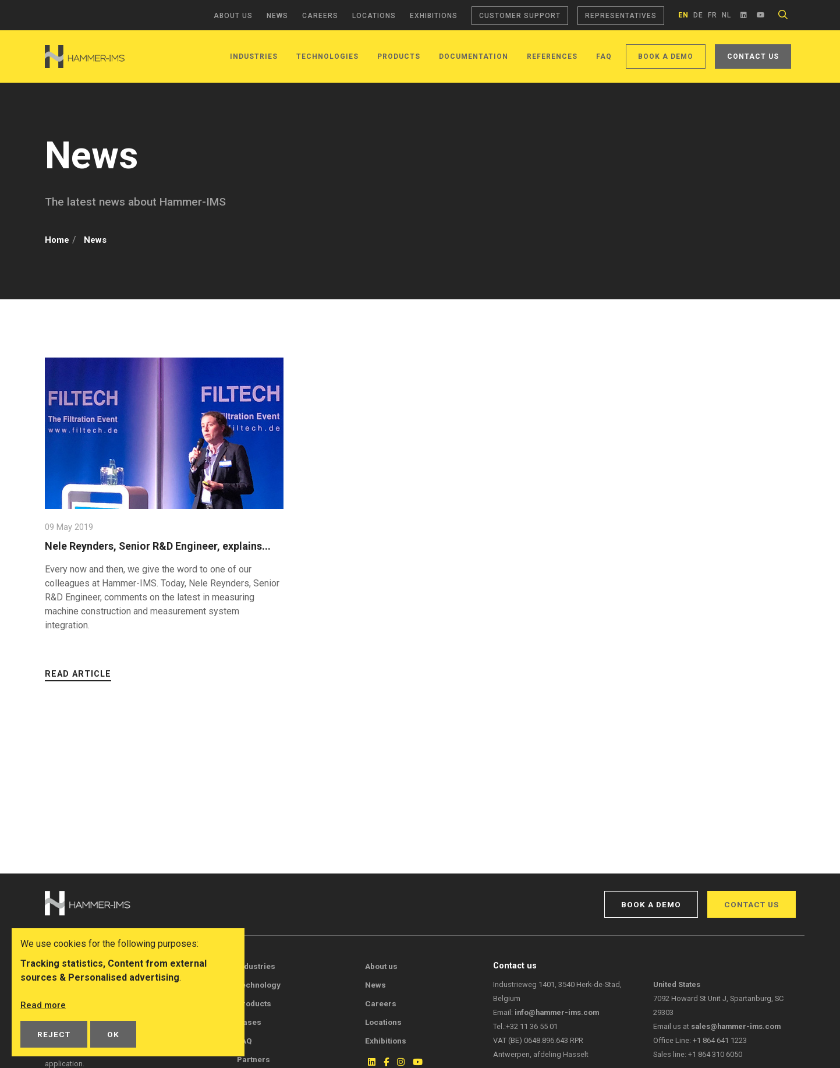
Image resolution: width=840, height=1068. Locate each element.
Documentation (473, 56)
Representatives (621, 16)
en (683, 15)
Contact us (753, 56)
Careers (320, 16)
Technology (259, 984)
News (277, 16)
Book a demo (665, 56)
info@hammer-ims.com (557, 1012)
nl (726, 15)
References (552, 56)
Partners (253, 1059)
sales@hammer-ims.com (736, 1026)
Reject (53, 1034)
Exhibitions (434, 16)
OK (113, 1034)
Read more (43, 1004)
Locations (374, 16)
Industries (254, 56)
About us (233, 16)
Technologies (327, 56)
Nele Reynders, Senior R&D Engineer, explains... (139, 553)
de (698, 15)
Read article (78, 688)
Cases (249, 1022)
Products (398, 56)
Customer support (520, 16)
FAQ (604, 56)
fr (712, 15)
